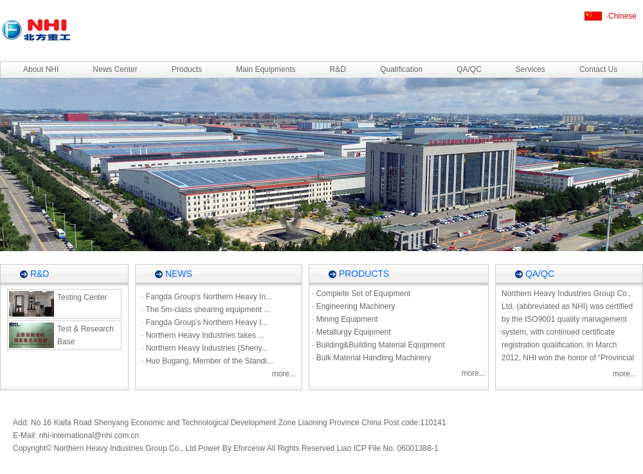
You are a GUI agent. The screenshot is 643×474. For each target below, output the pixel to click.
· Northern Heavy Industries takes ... (202, 335)
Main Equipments (266, 69)
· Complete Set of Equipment (361, 293)
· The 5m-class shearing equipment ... (206, 309)
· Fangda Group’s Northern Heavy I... (204, 322)
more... (284, 373)
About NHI (41, 69)
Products (187, 69)
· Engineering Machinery (353, 306)
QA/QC (469, 69)
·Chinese (621, 16)
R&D (338, 69)
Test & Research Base (61, 335)
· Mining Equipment (345, 319)
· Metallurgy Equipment (351, 332)
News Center (115, 69)
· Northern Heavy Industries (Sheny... (204, 348)
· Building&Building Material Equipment (378, 344)
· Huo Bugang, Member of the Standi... (207, 360)
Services (530, 69)
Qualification (401, 69)
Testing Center (58, 304)
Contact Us (598, 69)
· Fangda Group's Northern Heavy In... (206, 296)
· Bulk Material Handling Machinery (371, 357)
